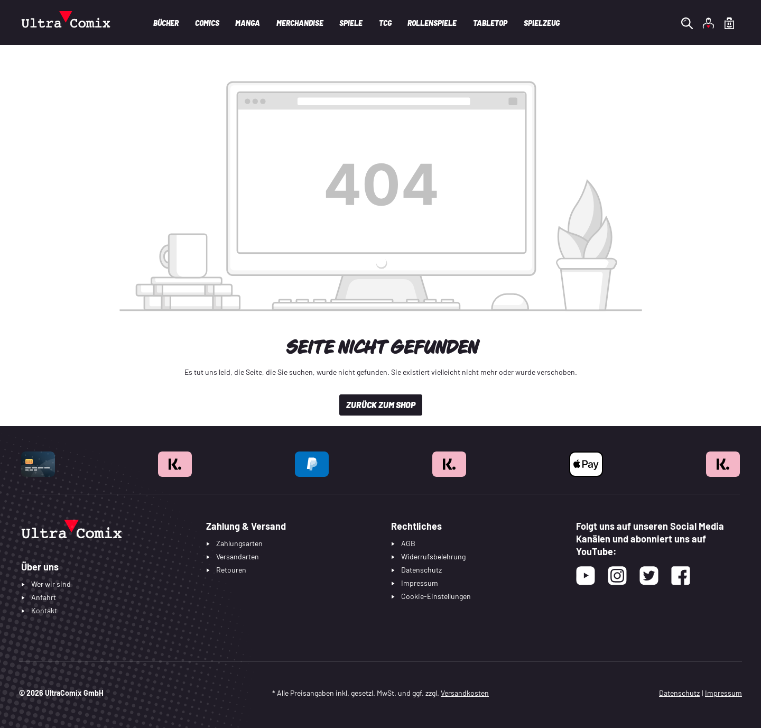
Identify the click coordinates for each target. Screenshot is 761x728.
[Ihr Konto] (708, 22)
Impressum (723, 692)
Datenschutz (679, 692)
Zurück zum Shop (380, 405)
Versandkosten (465, 692)
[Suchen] (687, 22)
